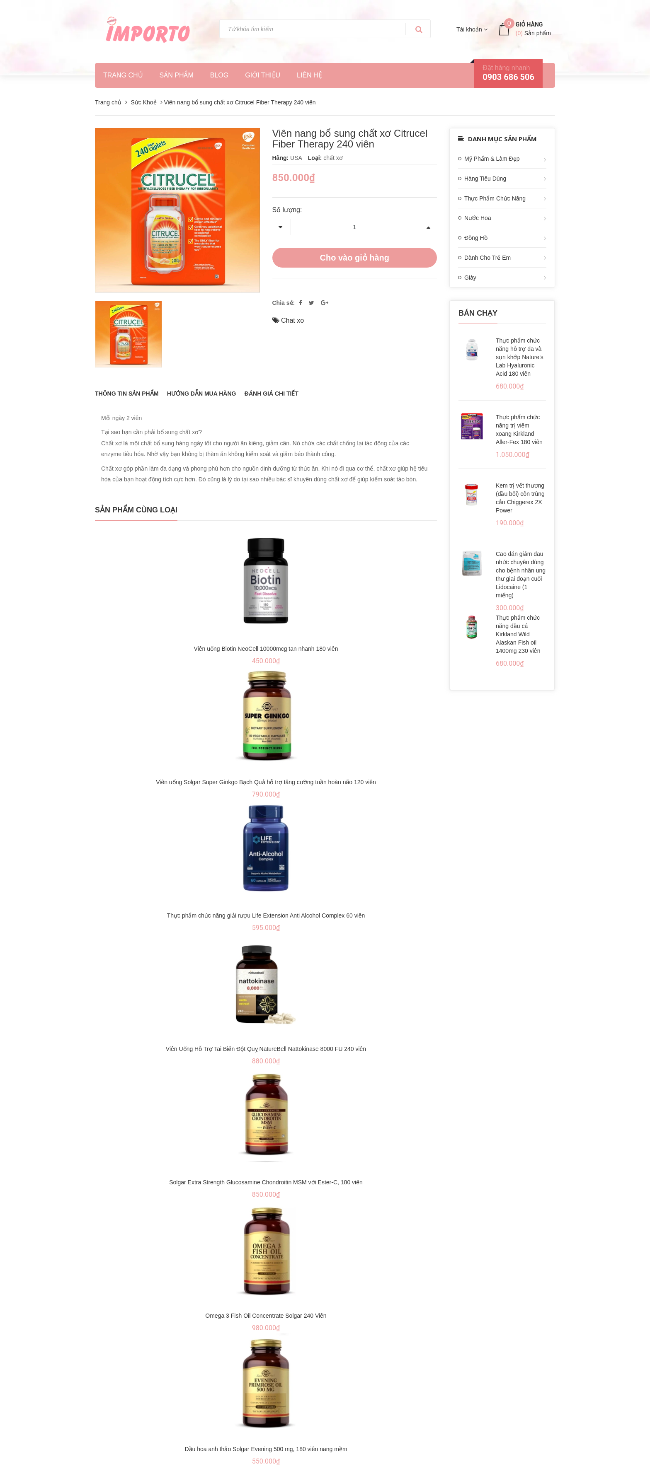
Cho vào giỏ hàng (354, 257)
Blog (219, 75)
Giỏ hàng (529, 24)
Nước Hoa (477, 218)
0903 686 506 (508, 77)
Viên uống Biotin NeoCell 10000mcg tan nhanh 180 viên (266, 648)
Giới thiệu (262, 75)
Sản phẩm (177, 75)
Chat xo (292, 320)
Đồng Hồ (476, 237)
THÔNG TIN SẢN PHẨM (126, 393)
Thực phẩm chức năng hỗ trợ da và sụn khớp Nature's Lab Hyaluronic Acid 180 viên (519, 357)
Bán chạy (477, 313)
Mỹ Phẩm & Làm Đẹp (491, 158)
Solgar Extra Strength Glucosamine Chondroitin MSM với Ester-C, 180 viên (266, 1182)
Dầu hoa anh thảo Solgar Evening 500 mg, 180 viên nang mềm (265, 1449)
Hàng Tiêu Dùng (485, 178)
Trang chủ (123, 75)
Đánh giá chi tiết (271, 393)
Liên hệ (309, 75)
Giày (470, 277)
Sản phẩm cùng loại (136, 510)
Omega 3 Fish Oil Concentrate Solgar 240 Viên (265, 1315)
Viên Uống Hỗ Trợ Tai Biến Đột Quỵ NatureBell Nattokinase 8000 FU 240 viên (266, 1049)
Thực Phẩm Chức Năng (495, 198)
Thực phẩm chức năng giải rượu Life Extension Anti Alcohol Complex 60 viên (266, 915)
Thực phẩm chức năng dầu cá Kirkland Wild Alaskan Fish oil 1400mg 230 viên (518, 634)
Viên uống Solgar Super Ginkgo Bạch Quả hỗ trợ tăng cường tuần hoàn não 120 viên (266, 782)
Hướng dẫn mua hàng (201, 393)
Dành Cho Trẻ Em (487, 257)
